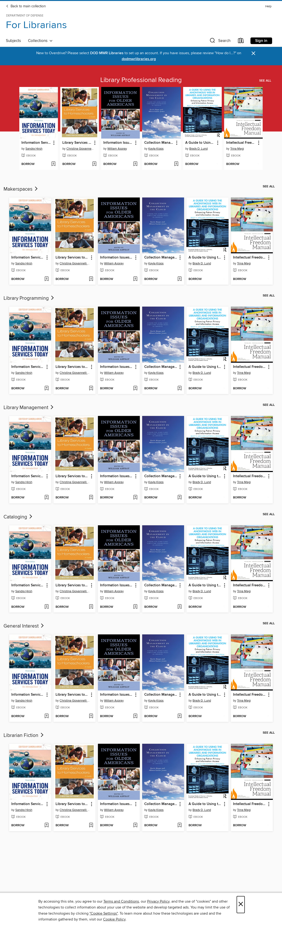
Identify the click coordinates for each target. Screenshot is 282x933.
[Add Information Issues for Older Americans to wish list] (135, 164)
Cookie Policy (114, 919)
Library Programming (29, 298)
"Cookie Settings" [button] (103, 913)
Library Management (29, 408)
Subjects (13, 40)
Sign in (261, 40)
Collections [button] (40, 40)
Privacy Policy (158, 901)
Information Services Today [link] (36, 143)
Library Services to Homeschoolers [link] (77, 143)
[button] (219, 41)
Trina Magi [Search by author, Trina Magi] (237, 149)
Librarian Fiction (24, 735)
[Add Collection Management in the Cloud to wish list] (176, 164)
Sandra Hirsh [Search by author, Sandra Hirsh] (33, 149)
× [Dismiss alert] (253, 53)
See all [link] (265, 80)
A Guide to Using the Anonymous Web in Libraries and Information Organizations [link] (200, 143)
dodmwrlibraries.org (139, 59)
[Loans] (241, 41)
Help (268, 6)
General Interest (24, 626)
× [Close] (241, 905)
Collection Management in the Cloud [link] (159, 143)
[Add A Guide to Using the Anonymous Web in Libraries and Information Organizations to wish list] (217, 164)
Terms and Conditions (121, 901)
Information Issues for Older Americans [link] (118, 143)
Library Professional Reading (141, 80)
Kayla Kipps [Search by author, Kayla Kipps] (156, 149)
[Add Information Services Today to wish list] (53, 164)
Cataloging (18, 517)
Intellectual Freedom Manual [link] (241, 143)
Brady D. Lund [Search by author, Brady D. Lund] (198, 149)
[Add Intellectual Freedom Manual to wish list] (258, 164)
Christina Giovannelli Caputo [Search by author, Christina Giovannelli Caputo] (80, 149)
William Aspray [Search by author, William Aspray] (117, 149)
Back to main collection (26, 6)
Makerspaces (21, 189)
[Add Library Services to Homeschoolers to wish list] (94, 164)
